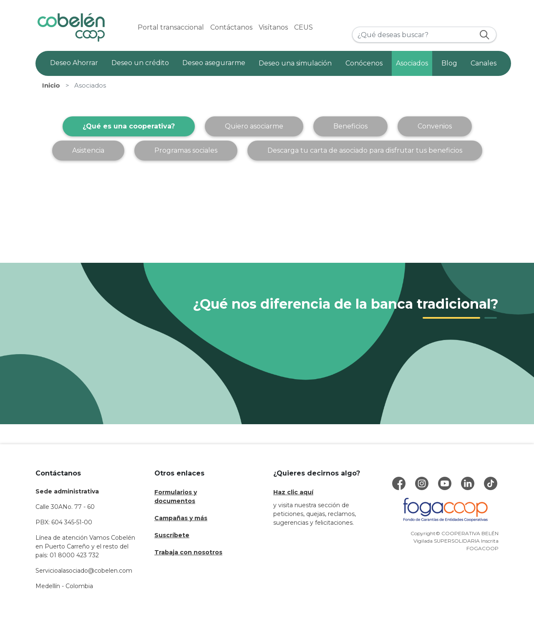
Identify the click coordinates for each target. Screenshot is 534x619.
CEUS (303, 27)
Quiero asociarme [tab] (254, 126)
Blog (449, 63)
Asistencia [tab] (88, 150)
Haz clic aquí (293, 492)
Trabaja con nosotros (188, 552)
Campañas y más (180, 518)
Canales (483, 63)
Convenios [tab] (435, 126)
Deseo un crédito (140, 63)
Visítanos (273, 27)
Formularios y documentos (175, 496)
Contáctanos (231, 27)
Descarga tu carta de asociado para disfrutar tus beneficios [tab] (364, 150)
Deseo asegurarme (213, 63)
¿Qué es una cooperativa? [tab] (129, 126)
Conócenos (364, 63)
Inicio (51, 85)
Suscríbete (171, 535)
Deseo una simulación (295, 63)
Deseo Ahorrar (74, 63)
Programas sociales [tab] (185, 150)
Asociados (412, 63)
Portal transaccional (171, 27)
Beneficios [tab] (350, 126)
